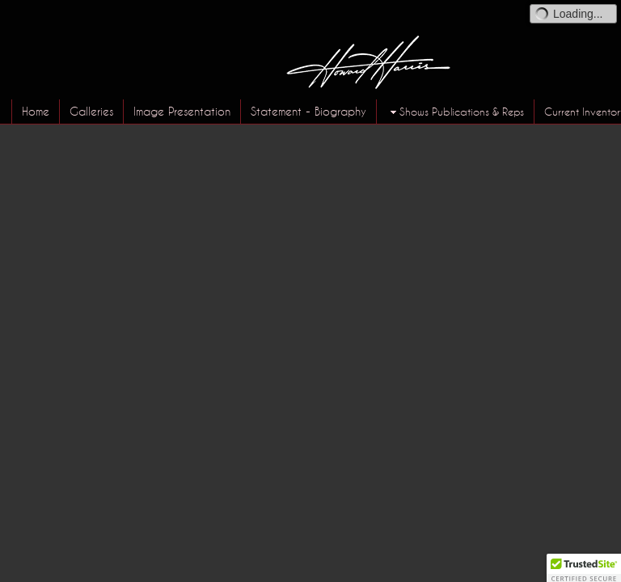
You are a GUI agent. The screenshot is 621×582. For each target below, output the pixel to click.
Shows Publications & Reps (455, 112)
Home (35, 111)
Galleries (91, 111)
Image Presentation (181, 111)
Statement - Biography (308, 111)
